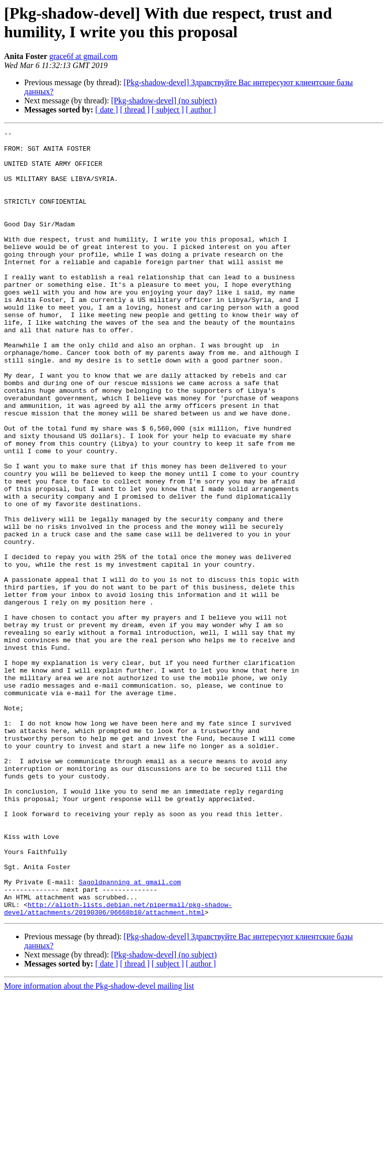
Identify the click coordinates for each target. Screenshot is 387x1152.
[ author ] (201, 109)
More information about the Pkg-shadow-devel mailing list (99, 1143)
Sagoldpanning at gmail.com (130, 1033)
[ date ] (106, 109)
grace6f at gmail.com (83, 56)
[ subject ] (168, 109)
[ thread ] (135, 109)
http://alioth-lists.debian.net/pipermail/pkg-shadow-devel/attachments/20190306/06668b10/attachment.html (118, 1065)
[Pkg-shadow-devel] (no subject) (164, 100)
